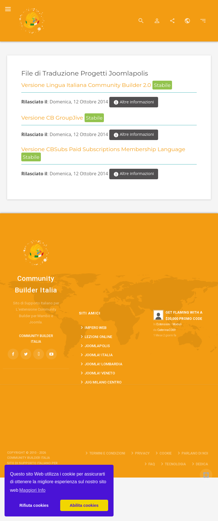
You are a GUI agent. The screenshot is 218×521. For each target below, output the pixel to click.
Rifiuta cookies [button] (34, 505)
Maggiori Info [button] (32, 490)
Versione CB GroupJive (53, 117)
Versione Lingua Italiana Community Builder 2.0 (86, 85)
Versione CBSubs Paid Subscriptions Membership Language (103, 149)
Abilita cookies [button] (84, 505)
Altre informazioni (134, 102)
